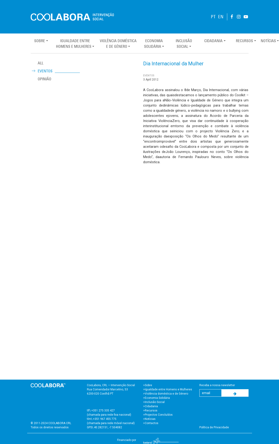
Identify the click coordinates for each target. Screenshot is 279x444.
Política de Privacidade (214, 427)
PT (213, 16)
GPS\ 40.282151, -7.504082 (104, 427)
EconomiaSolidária (153, 43)
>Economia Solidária (156, 398)
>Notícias (149, 419)
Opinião (44, 79)
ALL (40, 63)
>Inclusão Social (154, 402)
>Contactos (150, 423)
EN (220, 16)
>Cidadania (150, 406)
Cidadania (213, 40)
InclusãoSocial (184, 43)
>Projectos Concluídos (158, 414)
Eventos (45, 71)
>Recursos (150, 410)
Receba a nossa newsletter (217, 385)
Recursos (244, 40)
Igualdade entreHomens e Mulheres (73, 43)
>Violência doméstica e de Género (165, 393)
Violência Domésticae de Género (118, 43)
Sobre (39, 40)
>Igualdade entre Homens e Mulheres (167, 389)
